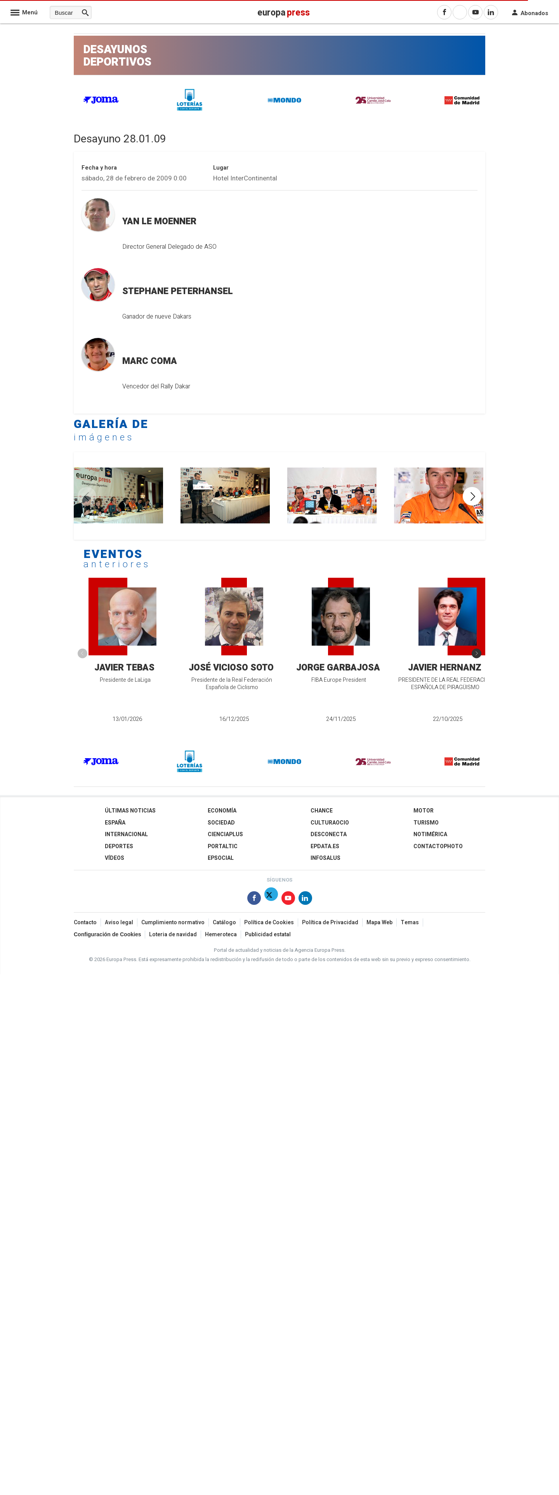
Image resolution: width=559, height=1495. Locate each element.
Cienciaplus (225, 834)
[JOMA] (100, 102)
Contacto (85, 922)
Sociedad (221, 823)
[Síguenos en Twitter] (271, 899)
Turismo (426, 823)
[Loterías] (190, 112)
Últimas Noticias (130, 811)
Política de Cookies (269, 922)
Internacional (126, 834)
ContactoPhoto (438, 846)
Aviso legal (119, 922)
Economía (222, 811)
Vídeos (114, 858)
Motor (423, 811)
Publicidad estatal (268, 934)
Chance (322, 811)
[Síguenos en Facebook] (254, 899)
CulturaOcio (330, 823)
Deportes (119, 846)
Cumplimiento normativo (173, 922)
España (115, 823)
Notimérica (430, 834)
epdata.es (325, 846)
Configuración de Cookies (107, 934)
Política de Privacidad (330, 922)
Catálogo (224, 922)
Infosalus (325, 858)
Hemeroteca (221, 934)
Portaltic (223, 846)
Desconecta (329, 834)
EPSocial (221, 858)
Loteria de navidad (173, 934)
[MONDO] (284, 102)
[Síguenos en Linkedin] (305, 899)
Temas (410, 922)
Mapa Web (379, 922)
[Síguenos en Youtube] (288, 899)
